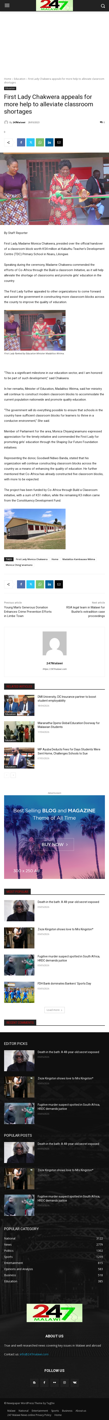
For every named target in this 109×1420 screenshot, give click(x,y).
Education (19, 79)
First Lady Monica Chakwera (32, 559)
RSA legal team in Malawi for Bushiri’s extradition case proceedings (85, 612)
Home (7, 79)
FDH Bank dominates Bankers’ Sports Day (64, 983)
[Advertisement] (54, 42)
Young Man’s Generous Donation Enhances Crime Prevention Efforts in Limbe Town (28, 612)
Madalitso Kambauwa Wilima (78, 559)
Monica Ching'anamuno (19, 564)
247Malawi (19, 122)
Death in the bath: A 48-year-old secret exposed (68, 902)
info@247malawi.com (34, 1354)
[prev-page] (6, 775)
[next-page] (13, 775)
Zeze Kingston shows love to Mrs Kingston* (65, 929)
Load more (54, 1010)
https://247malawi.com (55, 669)
